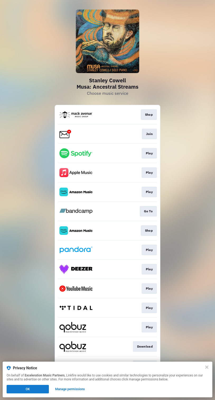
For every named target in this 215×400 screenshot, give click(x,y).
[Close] (207, 367)
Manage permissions (70, 389)
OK (28, 389)
